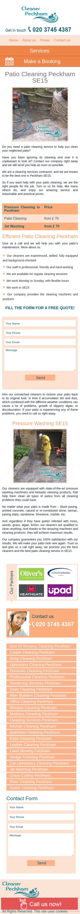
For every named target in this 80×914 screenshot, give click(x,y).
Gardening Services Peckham (35, 683)
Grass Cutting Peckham (30, 775)
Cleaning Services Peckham (34, 720)
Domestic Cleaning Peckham (34, 671)
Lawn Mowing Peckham (30, 751)
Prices (44, 40)
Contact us (62, 40)
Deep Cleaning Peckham (31, 658)
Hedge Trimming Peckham (32, 757)
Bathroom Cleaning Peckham (35, 732)
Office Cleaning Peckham (31, 702)
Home (13, 40)
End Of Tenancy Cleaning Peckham (40, 646)
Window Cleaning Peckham (33, 708)
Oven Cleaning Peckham (31, 689)
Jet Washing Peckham (29, 769)
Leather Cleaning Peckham (33, 745)
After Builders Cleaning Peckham (38, 695)
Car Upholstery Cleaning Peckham (39, 763)
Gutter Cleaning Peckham (32, 788)
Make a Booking (42, 61)
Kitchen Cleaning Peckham (33, 726)
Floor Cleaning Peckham (31, 782)
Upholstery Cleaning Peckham (35, 665)
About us (29, 40)
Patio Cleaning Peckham (31, 738)
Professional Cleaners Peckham (37, 677)
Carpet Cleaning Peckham (32, 652)
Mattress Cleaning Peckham (34, 714)
